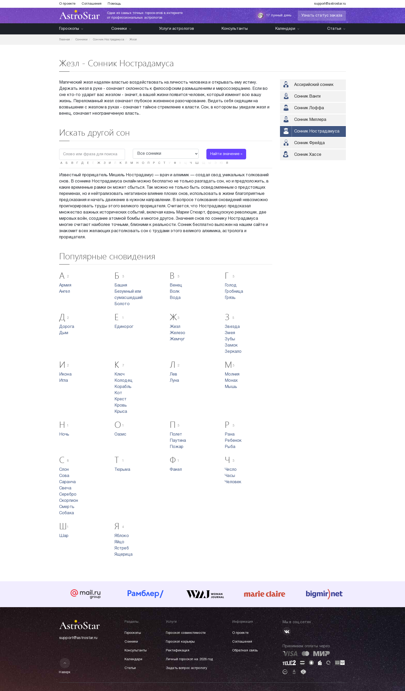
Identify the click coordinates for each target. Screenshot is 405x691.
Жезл (175, 327)
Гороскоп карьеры (180, 641)
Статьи (336, 29)
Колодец (123, 381)
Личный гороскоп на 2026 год (189, 659)
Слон (64, 470)
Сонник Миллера (310, 120)
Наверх (64, 666)
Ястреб (121, 548)
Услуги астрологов (176, 29)
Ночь (64, 434)
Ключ (119, 374)
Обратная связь (245, 650)
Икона (65, 374)
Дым (63, 333)
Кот (118, 393)
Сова (64, 476)
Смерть (66, 507)
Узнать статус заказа (321, 15)
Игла (63, 381)
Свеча (65, 488)
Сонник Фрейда (309, 143)
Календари (287, 29)
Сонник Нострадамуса (316, 131)
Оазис (120, 434)
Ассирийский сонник (313, 85)
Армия (65, 285)
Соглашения (92, 3)
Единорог (123, 327)
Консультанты (235, 29)
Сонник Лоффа (309, 108)
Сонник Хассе (307, 155)
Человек (233, 482)
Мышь (231, 387)
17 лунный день (274, 15)
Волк (175, 291)
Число (231, 470)
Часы (230, 476)
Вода (175, 298)
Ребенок (233, 441)
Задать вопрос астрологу (186, 668)
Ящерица (123, 554)
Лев (173, 374)
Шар (63, 536)
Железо (177, 333)
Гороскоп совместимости (186, 633)
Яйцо (119, 542)
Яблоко (121, 536)
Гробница (234, 291)
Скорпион (68, 501)
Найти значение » (226, 154)
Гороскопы (71, 29)
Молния (232, 374)
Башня (120, 285)
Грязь (230, 298)
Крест (120, 399)
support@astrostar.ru (330, 3)
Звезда (232, 327)
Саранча (67, 482)
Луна (174, 381)
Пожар (177, 447)
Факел (176, 470)
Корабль (122, 387)
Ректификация (177, 650)
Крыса (120, 412)
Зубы (230, 339)
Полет (176, 434)
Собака (66, 513)
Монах (231, 381)
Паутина (178, 441)
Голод (231, 285)
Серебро (67, 494)
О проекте (67, 3)
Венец (176, 285)
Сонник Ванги (307, 96)
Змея (230, 333)
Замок (231, 345)
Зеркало (233, 352)
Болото (122, 304)
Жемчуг (177, 339)
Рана (230, 434)
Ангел (64, 291)
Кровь (120, 405)
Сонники (121, 29)
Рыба (230, 447)
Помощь (114, 3)
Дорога (66, 327)
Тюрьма (122, 470)
